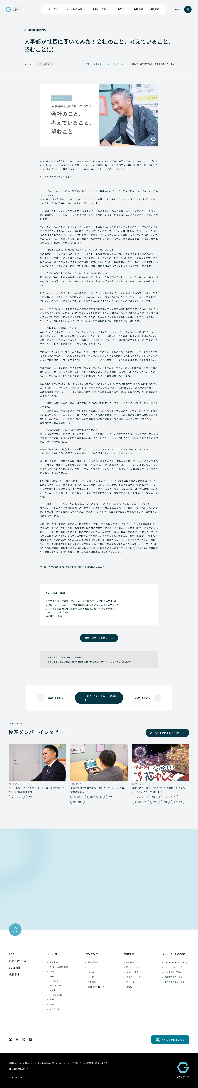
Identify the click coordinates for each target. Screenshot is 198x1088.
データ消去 (54, 981)
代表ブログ (93, 962)
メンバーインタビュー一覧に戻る (100, 697)
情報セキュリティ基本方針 (21, 1063)
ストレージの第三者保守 (59, 967)
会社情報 (138, 9)
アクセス (130, 982)
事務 (155, 802)
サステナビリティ (134, 977)
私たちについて (133, 967)
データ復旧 (55, 1009)
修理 (52, 1004)
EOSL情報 (15, 967)
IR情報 (129, 986)
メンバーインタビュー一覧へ (165, 732)
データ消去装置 (56, 995)
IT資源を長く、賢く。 (174, 977)
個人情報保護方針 (17, 1068)
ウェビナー (93, 977)
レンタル (54, 989)
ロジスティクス (96, 797)
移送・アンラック (56, 985)
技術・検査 (77, 802)
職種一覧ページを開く (96, 637)
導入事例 (92, 982)
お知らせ (122, 9)
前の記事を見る (56, 697)
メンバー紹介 (132, 972)
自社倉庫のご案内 (172, 972)
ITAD (52, 971)
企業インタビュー (101, 9)
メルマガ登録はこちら (173, 1039)
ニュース (92, 967)
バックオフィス (169, 797)
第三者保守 (55, 962)
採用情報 (154, 9)
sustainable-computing (175, 962)
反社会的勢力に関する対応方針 (52, 1063)
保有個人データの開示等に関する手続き (89, 1063)
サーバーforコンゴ (173, 967)
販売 (52, 999)
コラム (91, 972)
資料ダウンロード (96, 986)
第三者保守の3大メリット (176, 982)
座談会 (154, 797)
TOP (11, 954)
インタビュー (17, 797)
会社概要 (130, 962)
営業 (30, 797)
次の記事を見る (142, 697)
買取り (52, 976)
